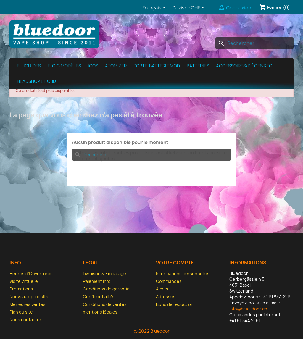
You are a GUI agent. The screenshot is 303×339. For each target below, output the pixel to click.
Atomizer (116, 66)
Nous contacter (25, 319)
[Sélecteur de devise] (198, 8)
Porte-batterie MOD (156, 66)
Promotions (21, 289)
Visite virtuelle (23, 281)
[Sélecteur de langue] (155, 8)
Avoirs (162, 289)
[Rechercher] (254, 43)
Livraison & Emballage (104, 273)
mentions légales (100, 312)
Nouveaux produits (28, 296)
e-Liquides (29, 66)
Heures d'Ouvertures (31, 273)
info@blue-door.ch (248, 308)
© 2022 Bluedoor (152, 331)
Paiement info (97, 281)
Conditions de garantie (106, 289)
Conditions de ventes (105, 304)
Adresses (165, 296)
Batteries (198, 66)
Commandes (169, 281)
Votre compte (175, 262)
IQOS (93, 66)
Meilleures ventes (27, 304)
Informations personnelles (182, 273)
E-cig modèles (64, 66)
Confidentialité (98, 296)
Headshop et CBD (36, 81)
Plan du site (21, 312)
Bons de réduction (175, 304)
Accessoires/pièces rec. (244, 66)
